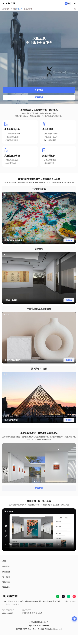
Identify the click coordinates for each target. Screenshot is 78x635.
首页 (4, 561)
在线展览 (6, 566)
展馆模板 (6, 572)
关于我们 (6, 577)
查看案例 (39, 97)
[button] (4, 194)
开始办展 (39, 90)
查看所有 (39, 488)
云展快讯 (6, 582)
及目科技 (6, 587)
